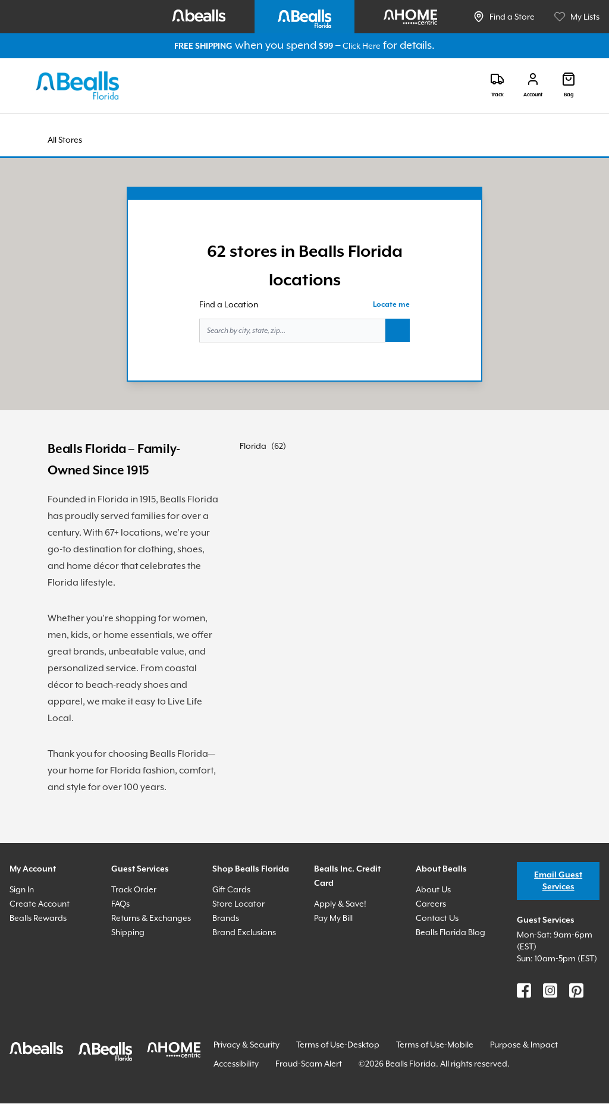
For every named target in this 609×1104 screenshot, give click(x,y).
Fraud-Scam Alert (308, 1063)
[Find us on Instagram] (550, 990)
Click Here (362, 46)
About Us (433, 889)
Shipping (128, 932)
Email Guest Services (558, 881)
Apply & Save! (340, 903)
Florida (253, 446)
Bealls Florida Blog (450, 932)
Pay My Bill (333, 918)
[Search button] (397, 330)
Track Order (133, 889)
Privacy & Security (247, 1044)
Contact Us (437, 918)
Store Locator (238, 903)
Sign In (22, 889)
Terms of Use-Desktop (337, 1044)
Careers (431, 903)
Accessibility (236, 1063)
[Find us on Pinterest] (576, 990)
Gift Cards (231, 889)
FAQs (120, 903)
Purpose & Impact (524, 1044)
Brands (225, 918)
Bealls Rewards (38, 918)
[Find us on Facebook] (524, 990)
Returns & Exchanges (151, 918)
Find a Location (228, 304)
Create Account (40, 903)
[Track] (497, 85)
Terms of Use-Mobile (434, 1044)
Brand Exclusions (244, 932)
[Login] (533, 85)
